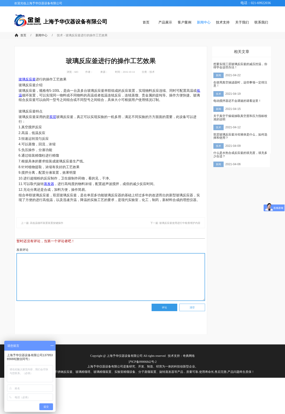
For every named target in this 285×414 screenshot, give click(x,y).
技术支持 (223, 22)
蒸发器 (49, 184)
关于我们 (242, 22)
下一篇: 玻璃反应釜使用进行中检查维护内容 (175, 223)
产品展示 (165, 22)
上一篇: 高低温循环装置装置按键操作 (42, 223)
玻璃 (22, 79)
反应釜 (30, 79)
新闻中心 (204, 22)
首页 (146, 22)
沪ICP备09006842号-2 (142, 361)
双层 (52, 117)
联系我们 (261, 22)
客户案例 (184, 22)
